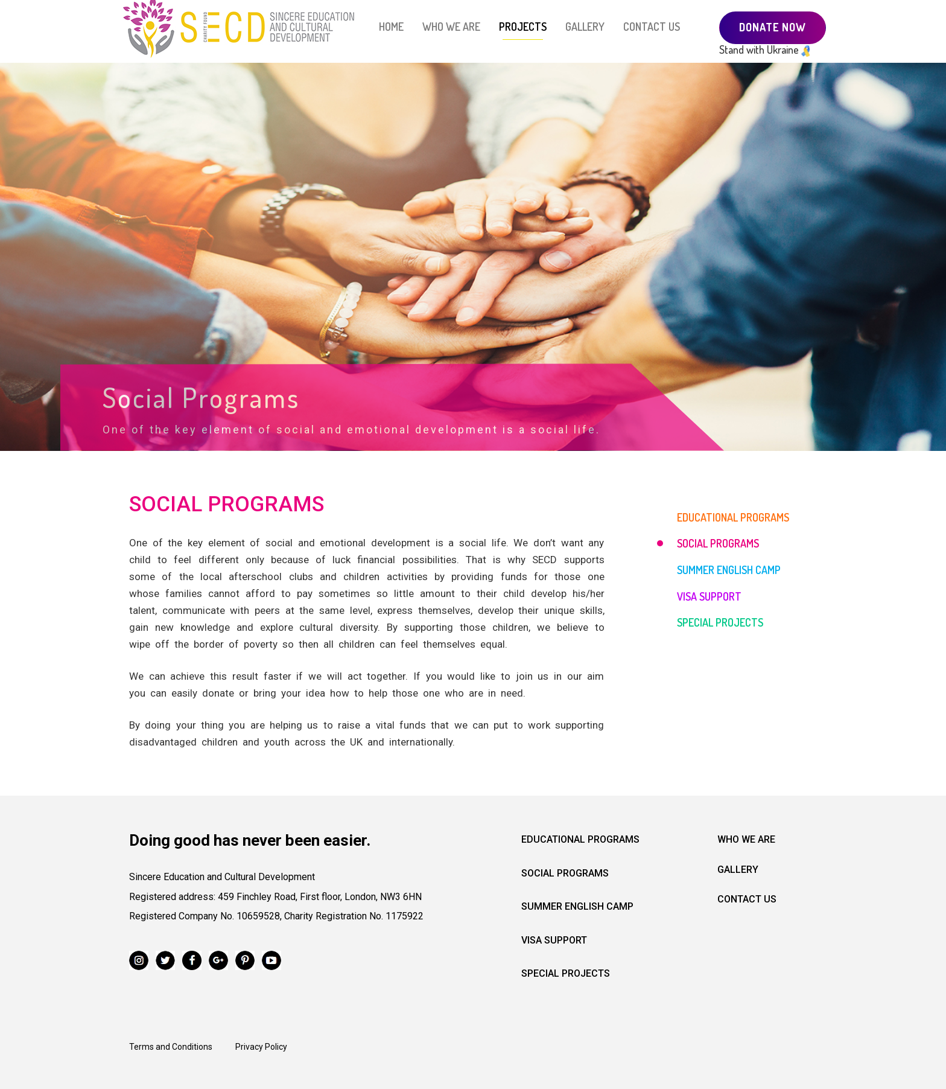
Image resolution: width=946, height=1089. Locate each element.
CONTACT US (651, 26)
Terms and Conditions (170, 1047)
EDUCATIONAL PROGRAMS (733, 517)
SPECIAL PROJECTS (720, 622)
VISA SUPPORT (709, 596)
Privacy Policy (261, 1047)
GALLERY (585, 26)
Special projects (565, 973)
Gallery (737, 869)
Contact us (746, 899)
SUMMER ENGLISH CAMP (729, 569)
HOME (391, 26)
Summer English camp (577, 906)
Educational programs (580, 839)
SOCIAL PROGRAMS (718, 543)
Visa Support (554, 940)
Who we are (746, 839)
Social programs (565, 873)
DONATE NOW (772, 27)
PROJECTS (523, 26)
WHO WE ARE (451, 26)
